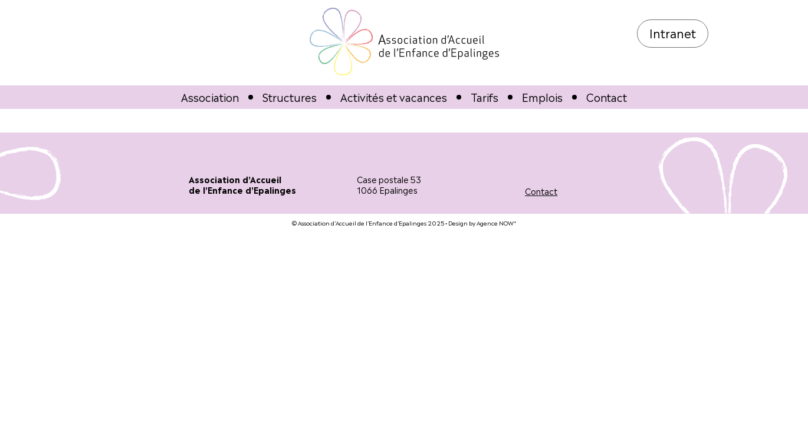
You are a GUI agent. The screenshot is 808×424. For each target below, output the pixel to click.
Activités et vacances (393, 96)
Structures (289, 96)
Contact (606, 96)
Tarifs (484, 96)
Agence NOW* (496, 222)
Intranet (672, 32)
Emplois (542, 96)
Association (210, 96)
